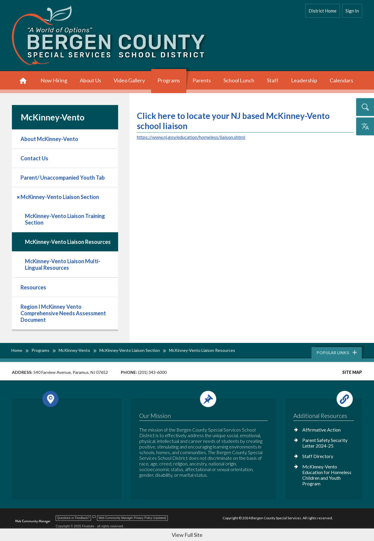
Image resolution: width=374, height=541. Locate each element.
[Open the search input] (365, 107)
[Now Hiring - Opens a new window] (53, 81)
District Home (323, 10)
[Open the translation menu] (365, 126)
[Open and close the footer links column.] (323, 399)
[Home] (23, 81)
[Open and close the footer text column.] (202, 399)
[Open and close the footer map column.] (66, 399)
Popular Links (337, 352)
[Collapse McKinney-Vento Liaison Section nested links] (18, 196)
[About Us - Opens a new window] (90, 81)
